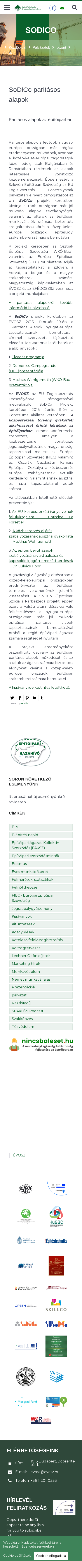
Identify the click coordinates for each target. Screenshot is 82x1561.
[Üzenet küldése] (62, 8)
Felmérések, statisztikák (32, 880)
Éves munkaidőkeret (30, 872)
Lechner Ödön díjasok (31, 956)
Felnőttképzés (24, 887)
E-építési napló (25, 835)
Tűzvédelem (23, 1027)
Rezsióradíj (21, 1003)
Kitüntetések (23, 924)
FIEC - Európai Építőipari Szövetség (33, 898)
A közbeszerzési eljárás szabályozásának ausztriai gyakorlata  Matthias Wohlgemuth (41, 536)
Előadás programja (28, 357)
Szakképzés (22, 1019)
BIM (15, 827)
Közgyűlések (23, 932)
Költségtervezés (26, 948)
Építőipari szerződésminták (35, 856)
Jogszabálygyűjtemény (32, 909)
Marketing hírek (26, 964)
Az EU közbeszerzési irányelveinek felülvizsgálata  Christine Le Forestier (41, 517)
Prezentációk (23, 987)
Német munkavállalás (31, 979)
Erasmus (19, 864)
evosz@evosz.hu (45, 1472)
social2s (24, 703)
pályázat (19, 995)
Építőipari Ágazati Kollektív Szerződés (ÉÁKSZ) (35, 845)
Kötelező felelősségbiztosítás (37, 940)
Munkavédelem (26, 972)
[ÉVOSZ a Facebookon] (52, 8)
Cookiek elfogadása (51, 1556)
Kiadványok (22, 916)
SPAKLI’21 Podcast (28, 1011)
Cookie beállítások (17, 1556)
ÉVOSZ (19, 1155)
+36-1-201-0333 (44, 1480)
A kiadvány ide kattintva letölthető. (39, 687)
